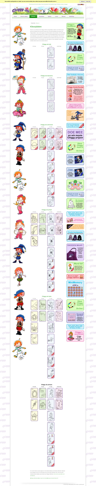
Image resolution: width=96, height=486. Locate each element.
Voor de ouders (38, 4)
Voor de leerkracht (45, 4)
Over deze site (32, 4)
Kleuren (37, 23)
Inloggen (66, 4)
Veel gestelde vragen (53, 4)
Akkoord (82, 1)
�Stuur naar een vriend (42, 478)
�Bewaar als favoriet (51, 478)
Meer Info (88, 1)
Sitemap (58, 4)
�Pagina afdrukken (34, 478)
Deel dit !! (56, 478)
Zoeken (62, 4)
